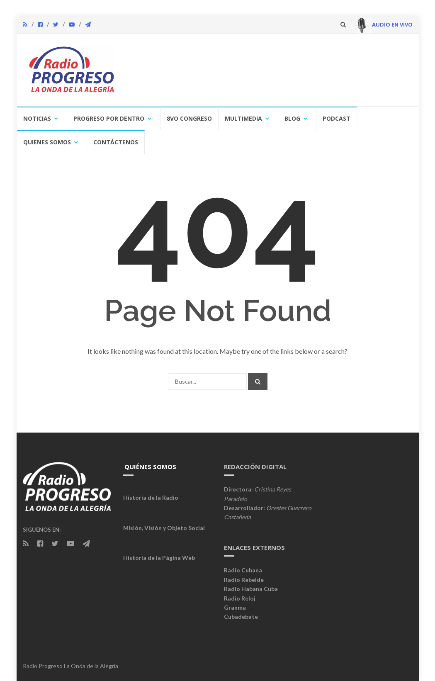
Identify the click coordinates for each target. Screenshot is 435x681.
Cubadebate (241, 616)
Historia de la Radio (150, 497)
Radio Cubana (243, 570)
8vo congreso (189, 118)
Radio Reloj (239, 598)
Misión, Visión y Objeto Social (164, 527)
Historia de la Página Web (159, 557)
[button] (139, 70)
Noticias (37, 118)
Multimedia (243, 118)
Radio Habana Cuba (251, 588)
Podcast (336, 118)
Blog (292, 118)
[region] (266, 71)
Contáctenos (115, 142)
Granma (235, 607)
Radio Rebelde (244, 579)
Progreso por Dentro (108, 118)
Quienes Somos (47, 142)
